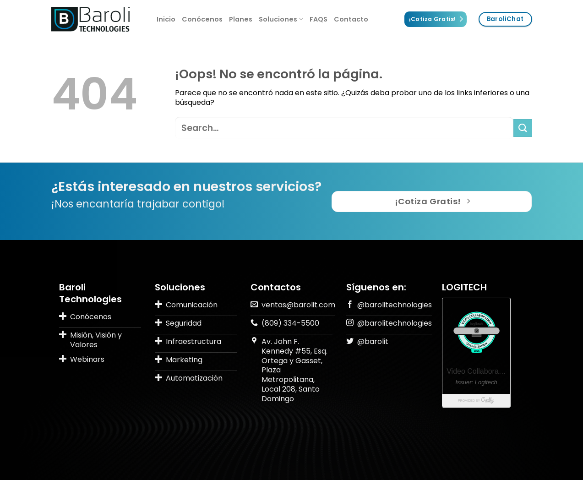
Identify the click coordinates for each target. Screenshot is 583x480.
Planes (240, 19)
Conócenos (202, 19)
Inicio (166, 19)
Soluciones (281, 19)
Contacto (351, 19)
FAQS (318, 19)
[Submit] (522, 128)
